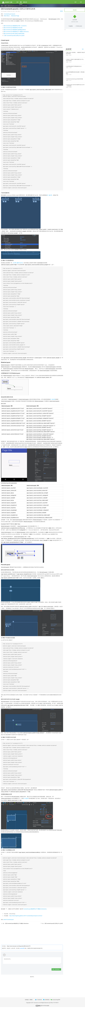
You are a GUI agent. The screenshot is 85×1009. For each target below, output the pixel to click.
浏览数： (68, 55)
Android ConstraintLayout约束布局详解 (74, 78)
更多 (83, 49)
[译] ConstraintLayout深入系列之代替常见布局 (14, 33)
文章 (5, 5)
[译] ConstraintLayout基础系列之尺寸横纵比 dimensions (16, 31)
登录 (81, 2)
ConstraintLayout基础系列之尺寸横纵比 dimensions (34, 906)
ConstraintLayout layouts (9, 14)
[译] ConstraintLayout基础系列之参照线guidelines (15, 29)
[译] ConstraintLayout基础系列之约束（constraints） (15, 25)
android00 (22, 946)
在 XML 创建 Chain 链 (18, 262)
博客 (21, 2)
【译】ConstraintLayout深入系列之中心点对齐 (14, 35)
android (5, 917)
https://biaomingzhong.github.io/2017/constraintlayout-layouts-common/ (25, 913)
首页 (17, 2)
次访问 (79, 26)
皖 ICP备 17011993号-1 (54, 1000)
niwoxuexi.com (37, 1000)
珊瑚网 (31, 997)
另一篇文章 (49, 195)
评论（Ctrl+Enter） (56, 967)
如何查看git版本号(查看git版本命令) (74, 66)
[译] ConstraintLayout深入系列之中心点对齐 (54, 921)
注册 (75, 2)
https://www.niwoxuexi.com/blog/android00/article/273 (18, 944)
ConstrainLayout (10, 917)
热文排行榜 (68, 49)
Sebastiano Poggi (15, 15)
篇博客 (71, 26)
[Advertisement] (32, 931)
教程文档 (25, 2)
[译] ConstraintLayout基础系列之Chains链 (13, 27)
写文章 (74, 10)
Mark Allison (7, 15)
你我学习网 (7, 2)
